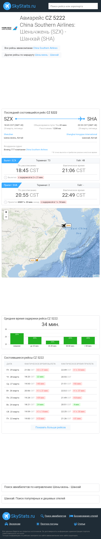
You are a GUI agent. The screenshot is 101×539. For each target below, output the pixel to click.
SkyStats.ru (24, 6)
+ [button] (6, 212)
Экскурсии (14, 524)
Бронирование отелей (86, 516)
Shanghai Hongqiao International (82, 134)
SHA (69, 225)
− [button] (6, 217)
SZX (32, 260)
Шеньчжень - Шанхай (47, 54)
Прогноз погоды (49, 524)
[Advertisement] (50, 83)
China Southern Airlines (45, 48)
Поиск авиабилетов (55, 516)
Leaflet (96, 276)
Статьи (81, 524)
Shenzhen (8, 134)
